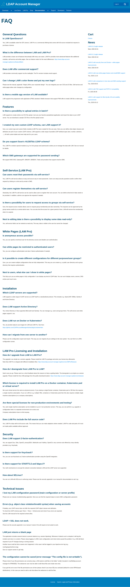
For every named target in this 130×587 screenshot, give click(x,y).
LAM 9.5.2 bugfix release (95, 46)
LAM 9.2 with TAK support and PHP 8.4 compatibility (103, 89)
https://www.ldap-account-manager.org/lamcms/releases (67, 376)
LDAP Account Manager (23, 4)
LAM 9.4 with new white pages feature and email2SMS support (106, 73)
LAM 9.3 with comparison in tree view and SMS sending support (107, 81)
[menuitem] (117, 4)
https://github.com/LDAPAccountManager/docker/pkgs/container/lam (23, 327)
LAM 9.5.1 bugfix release (95, 54)
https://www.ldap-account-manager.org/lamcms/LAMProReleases (57, 362)
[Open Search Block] (125, 4)
